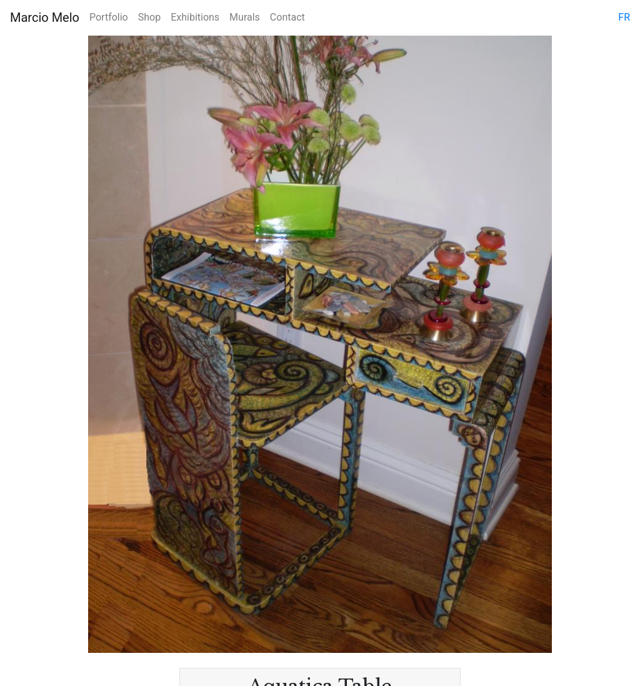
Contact (287, 17)
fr (624, 17)
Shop (149, 17)
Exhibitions (195, 17)
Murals (244, 17)
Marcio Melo (44, 17)
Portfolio (108, 17)
